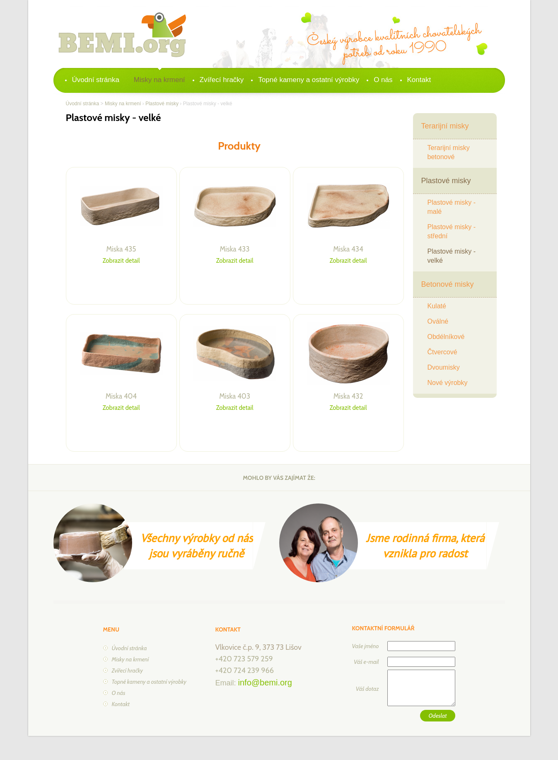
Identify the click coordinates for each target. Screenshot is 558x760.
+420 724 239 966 (244, 670)
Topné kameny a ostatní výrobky (308, 80)
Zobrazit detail (121, 260)
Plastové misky (162, 103)
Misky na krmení (159, 80)
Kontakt (419, 80)
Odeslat (437, 715)
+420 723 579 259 (244, 658)
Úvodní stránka (95, 80)
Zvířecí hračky (222, 80)
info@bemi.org (265, 682)
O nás (383, 80)
